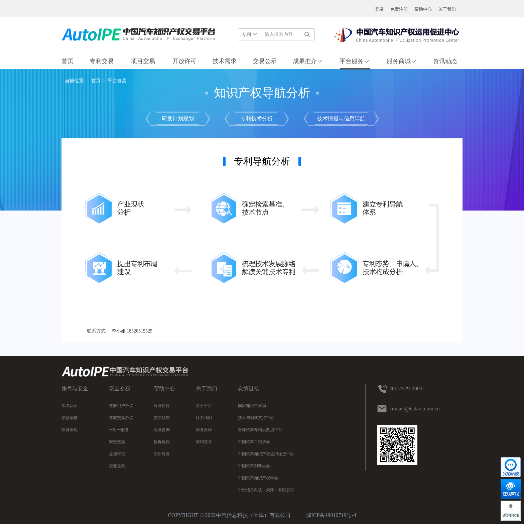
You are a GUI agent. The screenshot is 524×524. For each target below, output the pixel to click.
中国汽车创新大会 (254, 466)
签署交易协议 (121, 417)
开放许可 (184, 61)
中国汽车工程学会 (254, 441)
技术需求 (225, 61)
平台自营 (117, 80)
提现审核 (117, 453)
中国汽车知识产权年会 (258, 478)
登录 (379, 9)
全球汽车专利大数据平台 (260, 429)
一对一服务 (119, 429)
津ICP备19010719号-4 (331, 515)
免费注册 (399, 9)
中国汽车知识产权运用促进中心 (266, 453)
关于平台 (204, 405)
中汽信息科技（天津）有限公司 (266, 490)
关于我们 (447, 9)
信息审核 (69, 417)
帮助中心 (423, 9)
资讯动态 (445, 61)
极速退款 (117, 466)
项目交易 (144, 61)
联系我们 (204, 417)
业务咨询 (162, 429)
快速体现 (69, 429)
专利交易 (102, 61)
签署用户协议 (121, 405)
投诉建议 (162, 441)
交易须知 (162, 417)
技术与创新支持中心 (256, 417)
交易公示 (265, 61)
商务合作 (204, 429)
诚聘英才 (204, 441)
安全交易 (117, 441)
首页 (67, 61)
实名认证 (69, 405)
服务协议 (162, 405)
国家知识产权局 (252, 405)
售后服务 (162, 453)
